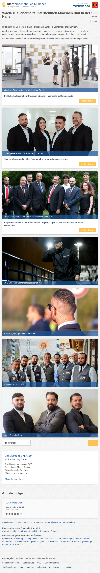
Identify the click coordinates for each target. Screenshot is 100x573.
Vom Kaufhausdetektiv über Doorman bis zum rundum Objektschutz (36, 159)
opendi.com (68, 567)
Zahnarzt (19, 544)
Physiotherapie (86, 541)
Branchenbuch (8, 522)
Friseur (35, 538)
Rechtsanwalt (54, 541)
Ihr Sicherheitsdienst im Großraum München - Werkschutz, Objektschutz (38, 96)
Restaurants (44, 531)
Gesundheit (12, 531)
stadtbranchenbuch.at (36, 567)
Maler (26, 541)
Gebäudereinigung (66, 538)
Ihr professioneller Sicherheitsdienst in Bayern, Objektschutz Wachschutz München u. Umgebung (45, 223)
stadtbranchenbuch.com (12, 567)
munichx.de (54, 567)
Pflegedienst (42, 541)
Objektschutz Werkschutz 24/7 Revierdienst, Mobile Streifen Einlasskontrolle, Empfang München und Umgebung (18, 468)
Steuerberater (8, 544)
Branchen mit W (25, 522)
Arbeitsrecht (66, 541)
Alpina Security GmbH (15, 479)
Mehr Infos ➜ (87, 101)
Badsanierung (17, 538)
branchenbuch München (26, 4)
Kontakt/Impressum (10, 563)
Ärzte (4, 531)
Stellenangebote (52, 563)
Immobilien (34, 531)
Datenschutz (28, 563)
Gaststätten (44, 538)
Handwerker (23, 531)
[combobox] (3, 443)
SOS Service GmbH (14, 503)
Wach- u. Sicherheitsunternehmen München (55, 522)
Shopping (55, 531)
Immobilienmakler (82, 538)
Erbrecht (75, 541)
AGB (39, 563)
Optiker (33, 541)
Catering (27, 538)
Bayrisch (53, 538)
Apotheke (6, 538)
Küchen (20, 541)
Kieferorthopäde (9, 541)
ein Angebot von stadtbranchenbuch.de (22, 7)
